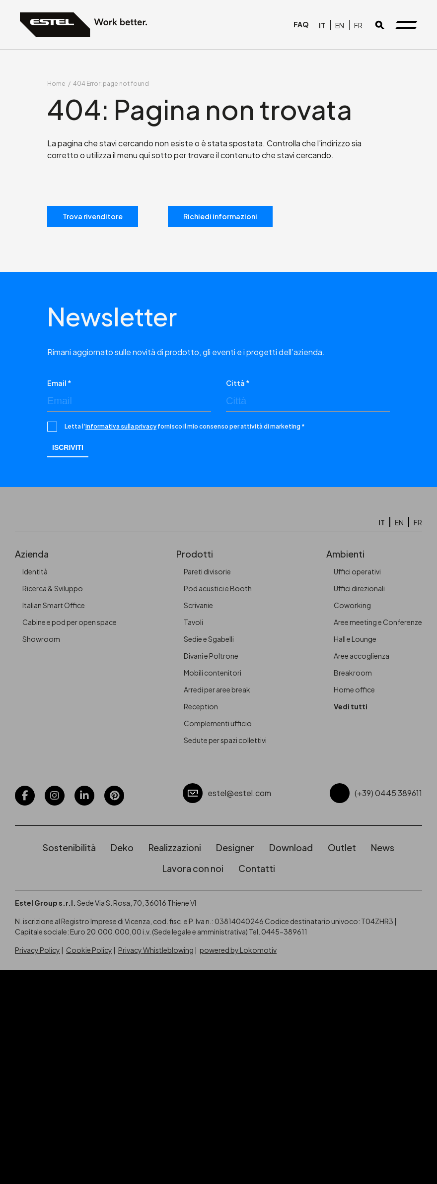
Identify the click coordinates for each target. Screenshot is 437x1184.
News (382, 847)
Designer (235, 847)
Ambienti (345, 554)
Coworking (352, 605)
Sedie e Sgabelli (209, 638)
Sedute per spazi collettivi (225, 740)
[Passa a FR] (358, 25)
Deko (122, 847)
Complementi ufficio (218, 723)
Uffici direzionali (359, 588)
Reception (201, 706)
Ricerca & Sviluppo (52, 588)
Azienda (32, 554)
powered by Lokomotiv (238, 949)
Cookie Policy (89, 949)
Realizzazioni (174, 847)
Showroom (41, 638)
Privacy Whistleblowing (156, 949)
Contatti (256, 868)
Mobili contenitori (212, 672)
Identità (35, 571)
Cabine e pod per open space (69, 622)
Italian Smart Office (53, 605)
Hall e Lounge (355, 638)
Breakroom (353, 672)
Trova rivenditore (93, 216)
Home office (354, 689)
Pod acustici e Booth (218, 588)
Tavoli (193, 622)
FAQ (301, 24)
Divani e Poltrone (211, 655)
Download (291, 847)
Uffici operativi (357, 571)
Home (56, 83)
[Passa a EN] (339, 25)
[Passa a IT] (322, 25)
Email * (59, 382)
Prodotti (194, 554)
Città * (238, 382)
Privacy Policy (37, 949)
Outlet (342, 847)
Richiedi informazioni (220, 216)
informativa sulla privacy (120, 426)
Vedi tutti (350, 706)
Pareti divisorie (207, 571)
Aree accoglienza (361, 655)
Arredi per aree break (217, 689)
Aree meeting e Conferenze (378, 622)
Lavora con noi (192, 868)
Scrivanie (198, 605)
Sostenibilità (69, 847)
